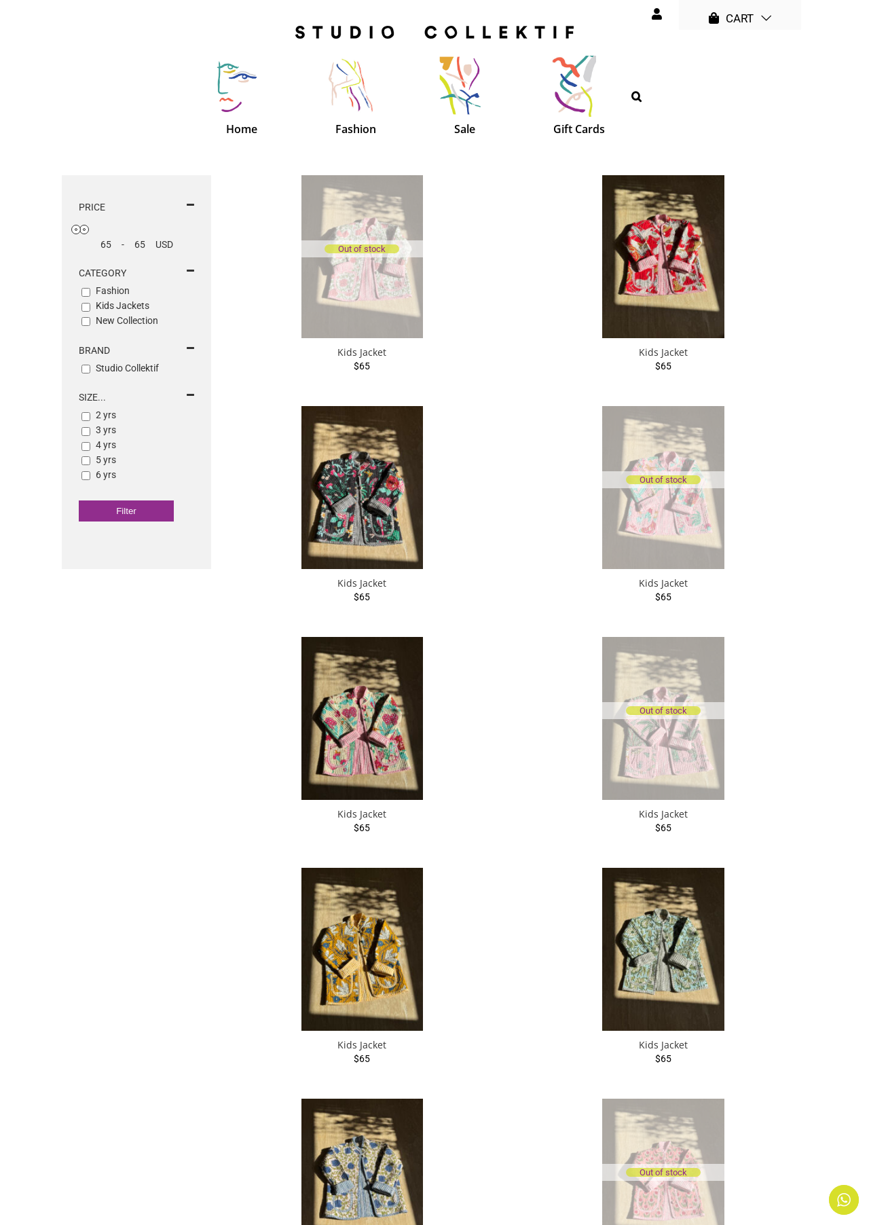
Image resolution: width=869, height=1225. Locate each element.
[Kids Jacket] (362, 256)
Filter (126, 511)
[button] (636, 96)
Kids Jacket (361, 352)
